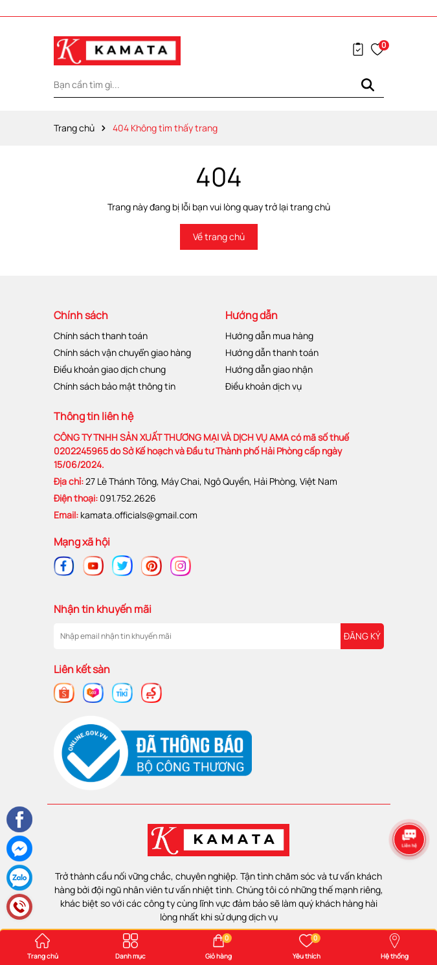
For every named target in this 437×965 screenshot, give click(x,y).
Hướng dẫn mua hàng (269, 335)
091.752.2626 (128, 498)
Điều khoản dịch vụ (263, 386)
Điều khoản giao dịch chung (110, 369)
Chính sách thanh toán (101, 335)
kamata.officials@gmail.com (138, 515)
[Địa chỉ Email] (219, 636)
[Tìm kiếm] (368, 84)
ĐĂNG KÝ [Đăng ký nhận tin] (362, 636)
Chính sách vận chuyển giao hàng (122, 352)
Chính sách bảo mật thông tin (114, 386)
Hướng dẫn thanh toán (272, 352)
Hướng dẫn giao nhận (269, 369)
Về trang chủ (219, 236)
